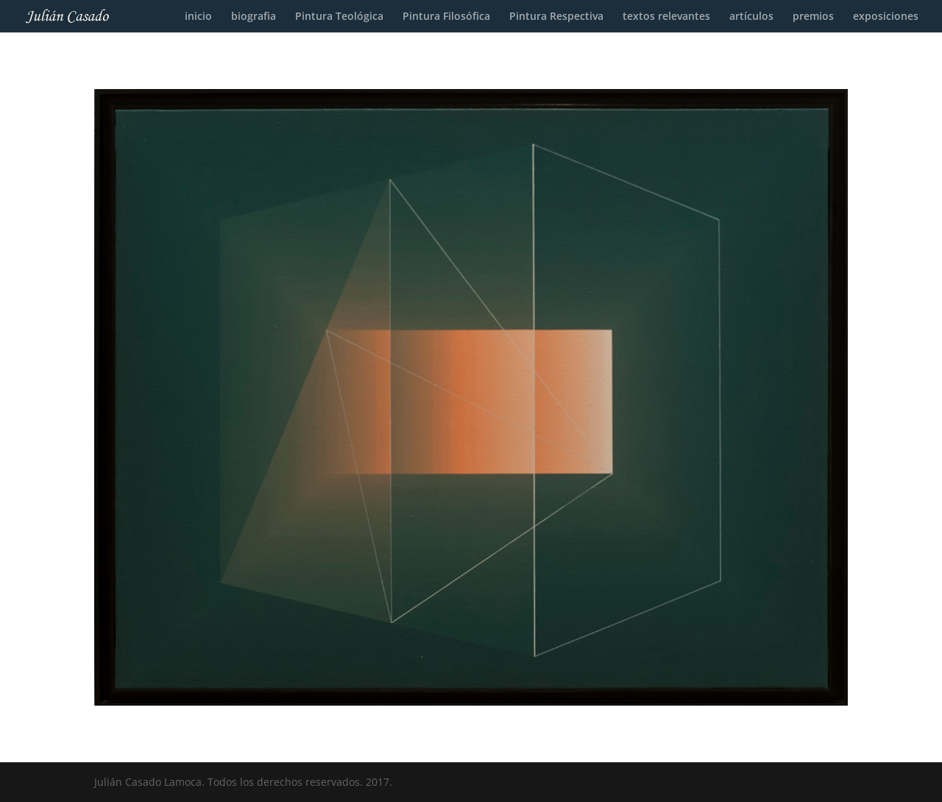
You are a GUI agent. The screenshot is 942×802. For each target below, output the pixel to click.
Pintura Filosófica (446, 17)
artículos (751, 17)
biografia (253, 17)
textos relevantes (666, 17)
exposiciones (885, 17)
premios (813, 17)
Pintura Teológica (339, 17)
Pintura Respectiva (556, 17)
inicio (198, 17)
